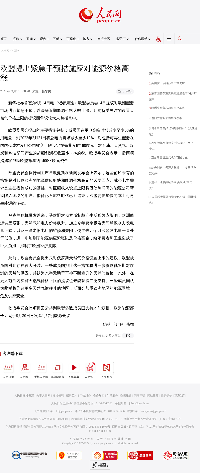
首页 (3, 39)
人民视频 (74, 370)
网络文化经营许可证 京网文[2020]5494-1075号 (82, 426)
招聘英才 (71, 395)
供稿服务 (112, 395)
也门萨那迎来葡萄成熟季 (166, 118)
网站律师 (152, 395)
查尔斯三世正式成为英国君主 (169, 157)
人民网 (5, 50)
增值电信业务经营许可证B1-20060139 (94, 418)
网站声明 (139, 395)
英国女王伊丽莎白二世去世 (168, 83)
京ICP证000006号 (168, 426)
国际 (16, 50)
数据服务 (126, 395)
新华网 (46, 91)
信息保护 (166, 395)
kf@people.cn (64, 411)
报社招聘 (58, 395)
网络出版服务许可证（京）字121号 (133, 426)
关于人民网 (43, 395)
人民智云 (90, 370)
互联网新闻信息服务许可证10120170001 (43, 418)
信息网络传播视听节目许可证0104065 (29, 426)
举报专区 (103, 39)
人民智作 (107, 370)
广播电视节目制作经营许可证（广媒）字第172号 (151, 418)
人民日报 (8, 370)
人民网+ (25, 370)
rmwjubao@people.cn (153, 411)
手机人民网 (41, 370)
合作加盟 (98, 395)
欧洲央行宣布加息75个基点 (168, 107)
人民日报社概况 (24, 395)
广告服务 (85, 395)
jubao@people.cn (139, 403)
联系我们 (180, 395)
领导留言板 (57, 370)
